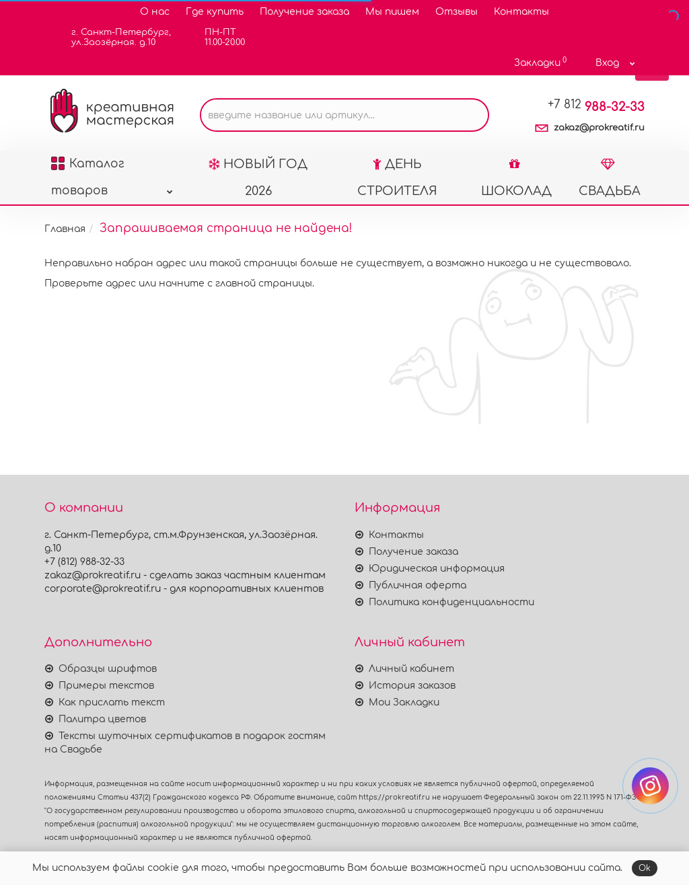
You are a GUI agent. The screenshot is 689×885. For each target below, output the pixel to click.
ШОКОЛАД (516, 177)
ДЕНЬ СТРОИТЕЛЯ (397, 177)
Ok (645, 868)
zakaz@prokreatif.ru (599, 127)
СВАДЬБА (610, 177)
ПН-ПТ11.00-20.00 (216, 37)
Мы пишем (392, 12)
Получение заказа (304, 12)
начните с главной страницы (235, 283)
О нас (155, 12)
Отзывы (456, 12)
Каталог (111, 167)
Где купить (215, 12)
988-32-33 (596, 107)
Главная (64, 229)
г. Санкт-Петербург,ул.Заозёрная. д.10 (113, 37)
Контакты (521, 12)
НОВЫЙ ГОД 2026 (258, 177)
